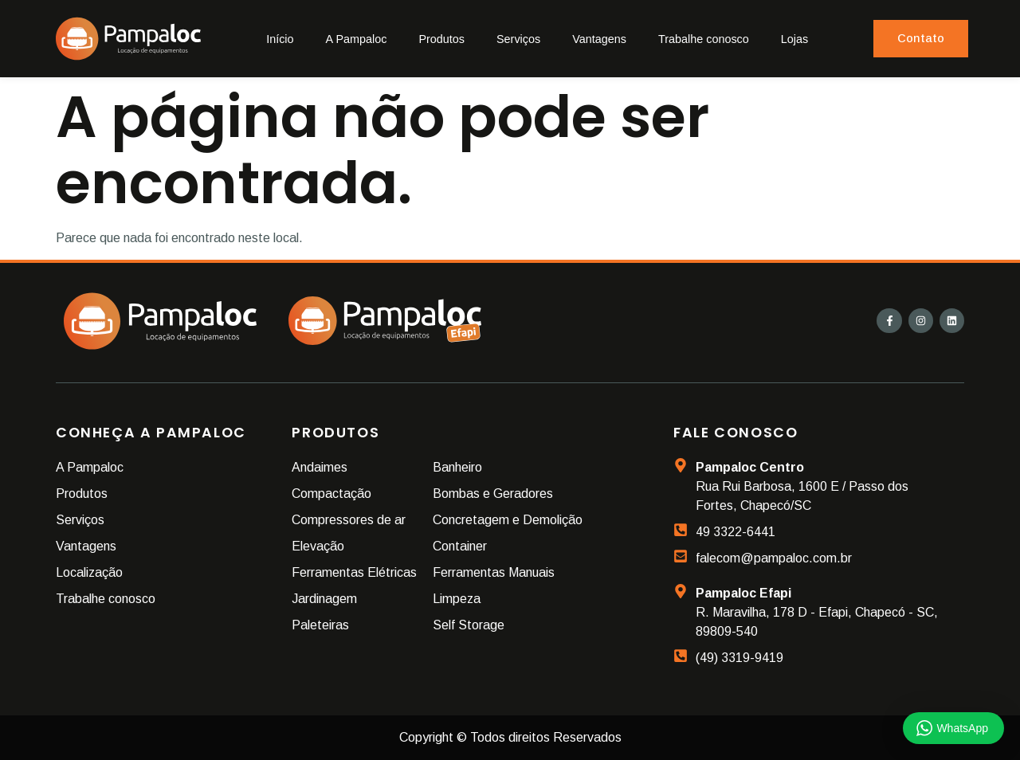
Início (279, 39)
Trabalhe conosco (703, 39)
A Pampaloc (356, 39)
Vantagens (599, 39)
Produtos (441, 39)
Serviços (518, 39)
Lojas (794, 39)
